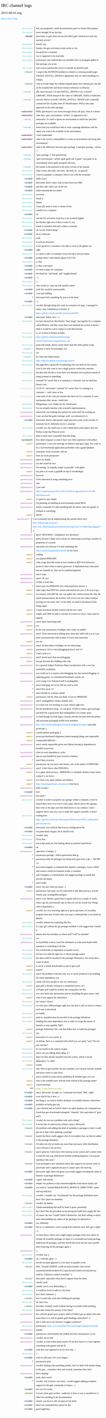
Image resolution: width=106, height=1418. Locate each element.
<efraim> (28, 1393)
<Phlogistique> (26, 388)
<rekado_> (28, 92)
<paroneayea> (26, 412)
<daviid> (29, 36)
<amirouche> (27, 111)
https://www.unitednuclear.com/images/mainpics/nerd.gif (72, 1326)
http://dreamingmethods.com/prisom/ (52, 784)
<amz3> (29, 443)
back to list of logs (9, 18)
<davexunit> (27, 28)
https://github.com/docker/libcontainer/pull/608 (57, 313)
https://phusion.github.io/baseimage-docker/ (55, 361)
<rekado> (28, 72)
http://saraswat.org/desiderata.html (51, 550)
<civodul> (28, 178)
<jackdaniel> (27, 440)
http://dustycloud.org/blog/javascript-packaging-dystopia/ (61, 724)
